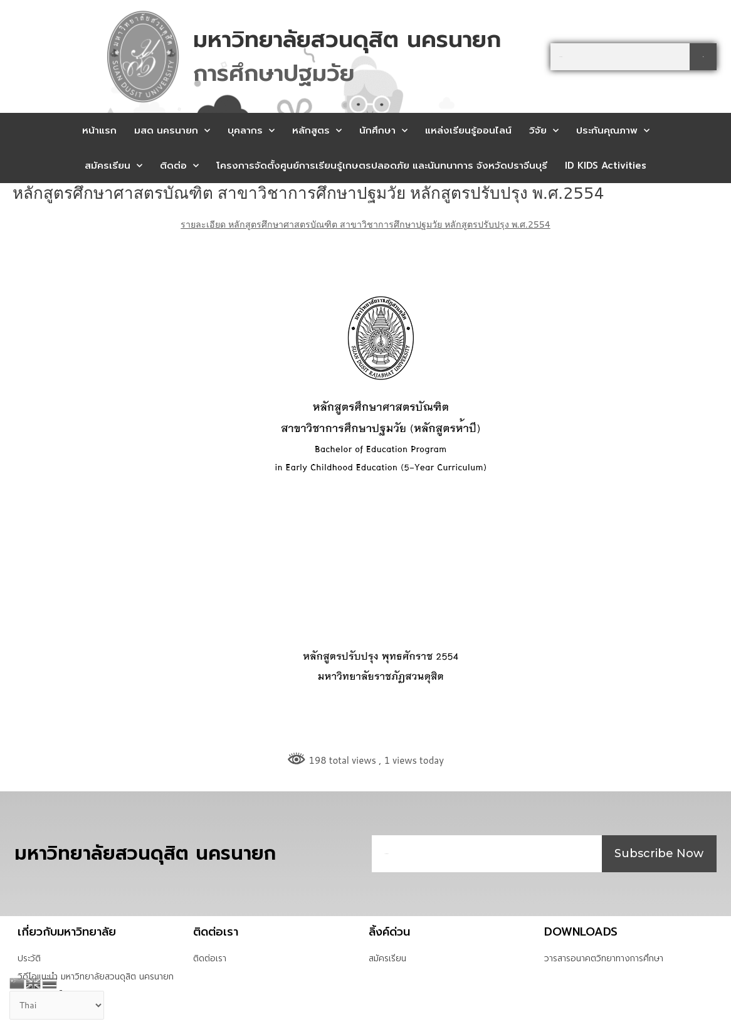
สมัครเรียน (113, 166)
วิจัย (544, 130)
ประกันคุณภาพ (612, 130)
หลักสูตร (317, 130)
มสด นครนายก (172, 130)
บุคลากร (251, 130)
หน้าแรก (99, 130)
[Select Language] (59, 1005)
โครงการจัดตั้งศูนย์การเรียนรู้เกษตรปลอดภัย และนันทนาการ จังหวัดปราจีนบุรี (381, 165)
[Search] (703, 56)
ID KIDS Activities (605, 165)
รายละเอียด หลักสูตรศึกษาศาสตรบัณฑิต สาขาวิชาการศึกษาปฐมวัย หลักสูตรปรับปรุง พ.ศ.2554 (365, 224)
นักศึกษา (383, 130)
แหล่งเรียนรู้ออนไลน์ (468, 130)
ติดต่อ (179, 166)
